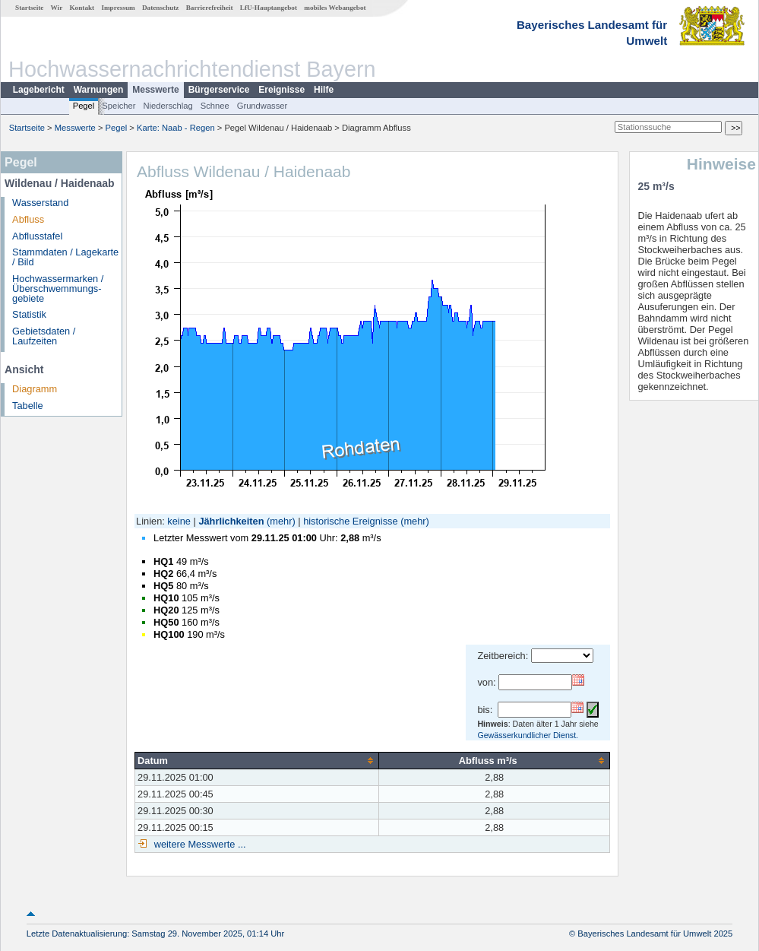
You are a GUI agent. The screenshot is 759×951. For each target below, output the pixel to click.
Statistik (29, 314)
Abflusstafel (37, 236)
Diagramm (34, 389)
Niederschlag (167, 105)
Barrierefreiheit (209, 7)
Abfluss (28, 219)
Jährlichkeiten (231, 521)
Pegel (84, 105)
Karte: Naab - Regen (176, 127)
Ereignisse (281, 89)
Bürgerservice (219, 89)
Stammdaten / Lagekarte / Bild (65, 257)
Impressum (117, 7)
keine (179, 521)
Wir (57, 7)
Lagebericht (39, 89)
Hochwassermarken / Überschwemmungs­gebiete (57, 288)
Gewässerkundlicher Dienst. (527, 735)
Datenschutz (160, 7)
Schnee (215, 105)
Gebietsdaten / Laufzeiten (43, 336)
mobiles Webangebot (334, 7)
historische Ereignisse (350, 521)
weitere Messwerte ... (198, 844)
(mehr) (281, 521)
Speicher (118, 105)
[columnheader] (257, 760)
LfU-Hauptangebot (268, 7)
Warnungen (99, 89)
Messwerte (155, 89)
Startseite (29, 7)
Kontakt (81, 7)
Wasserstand (40, 202)
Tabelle (27, 405)
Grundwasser (262, 105)
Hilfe (324, 89)
